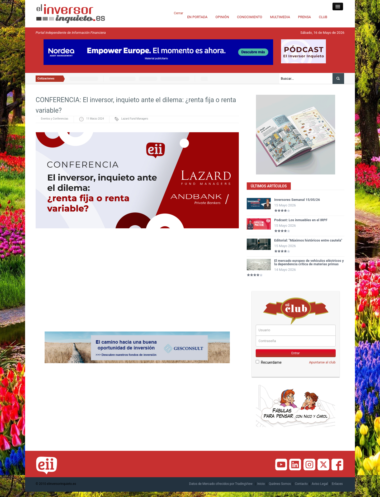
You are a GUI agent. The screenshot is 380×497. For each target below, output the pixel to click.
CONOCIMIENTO (249, 17)
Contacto (301, 484)
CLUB (323, 17)
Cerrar (178, 13)
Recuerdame (269, 362)
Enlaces (337, 484)
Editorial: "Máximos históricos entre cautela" (308, 240)
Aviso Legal (320, 484)
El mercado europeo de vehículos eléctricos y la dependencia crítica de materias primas (309, 262)
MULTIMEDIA (280, 17)
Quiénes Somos (280, 484)
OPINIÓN (222, 17)
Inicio (261, 484)
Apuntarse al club (322, 362)
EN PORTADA (197, 17)
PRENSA (304, 17)
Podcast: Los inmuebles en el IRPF (300, 220)
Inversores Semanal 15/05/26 (297, 200)
